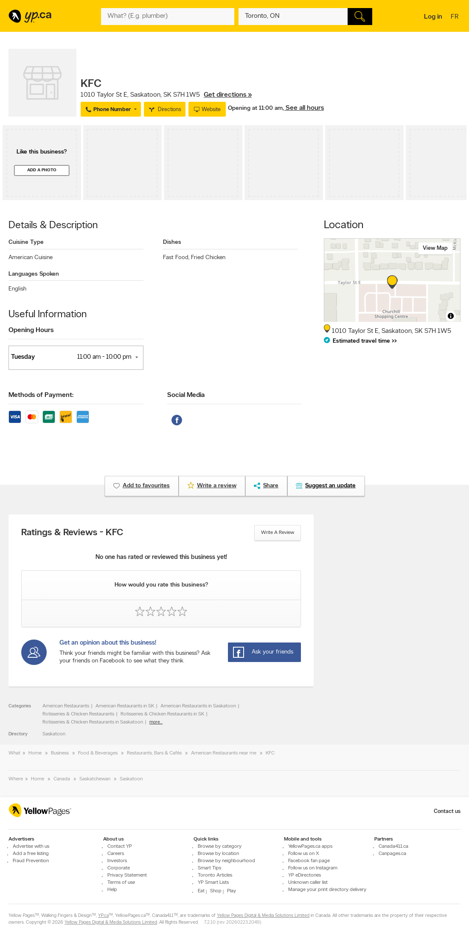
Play (231, 891)
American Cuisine (30, 257)
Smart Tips (209, 868)
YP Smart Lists (213, 882)
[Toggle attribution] (451, 316)
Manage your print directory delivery (327, 889)
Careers (115, 853)
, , (166, 95)
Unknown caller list (308, 882)
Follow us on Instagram (312, 868)
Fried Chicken (208, 257)
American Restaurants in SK (124, 706)
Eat (201, 891)
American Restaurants (65, 706)
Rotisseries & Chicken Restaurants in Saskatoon (92, 722)
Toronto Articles (215, 875)
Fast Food (176, 257)
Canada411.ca (393, 846)
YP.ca (103, 915)
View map (435, 248)
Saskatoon (53, 734)
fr (456, 17)
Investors (117, 860)
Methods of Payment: (40, 395)
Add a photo (41, 170)
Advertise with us (31, 846)
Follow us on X (303, 853)
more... (156, 722)
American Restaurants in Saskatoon (198, 706)
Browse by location (218, 853)
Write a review (277, 532)
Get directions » (228, 95)
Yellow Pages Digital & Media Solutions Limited (263, 915)
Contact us (447, 811)
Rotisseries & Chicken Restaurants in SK (162, 714)
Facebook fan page (309, 860)
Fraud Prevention (31, 860)
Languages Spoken (33, 274)
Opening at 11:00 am (255, 108)
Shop (216, 891)
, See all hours (303, 108)
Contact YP (119, 846)
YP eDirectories (304, 875)
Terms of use (121, 882)
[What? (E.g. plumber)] (168, 16)
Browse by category (220, 846)
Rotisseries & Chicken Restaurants (78, 714)
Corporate (118, 868)
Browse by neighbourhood (226, 860)
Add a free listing (31, 853)
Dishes (172, 242)
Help (112, 889)
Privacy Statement (127, 875)
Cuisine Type (26, 242)
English (17, 289)
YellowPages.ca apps (310, 846)
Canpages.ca (392, 853)
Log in (433, 17)
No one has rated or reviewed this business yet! (161, 557)
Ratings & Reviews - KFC (72, 533)
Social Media (186, 395)
